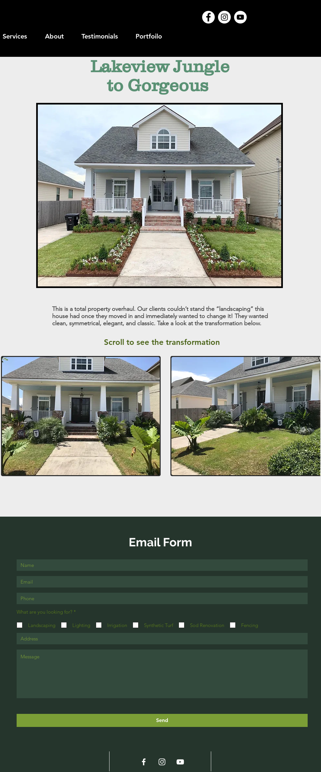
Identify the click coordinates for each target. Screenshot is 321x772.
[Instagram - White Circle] (224, 17)
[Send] (162, 720)
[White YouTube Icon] (180, 761)
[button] (81, 416)
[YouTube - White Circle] (240, 17)
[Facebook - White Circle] (208, 17)
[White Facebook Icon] (143, 761)
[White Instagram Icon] (162, 761)
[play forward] (312, 416)
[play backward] (9, 416)
